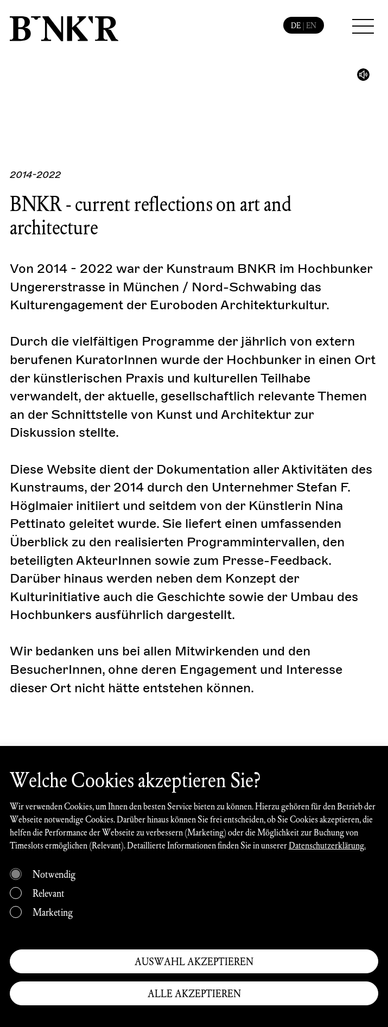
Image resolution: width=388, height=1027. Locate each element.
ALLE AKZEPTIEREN (194, 993)
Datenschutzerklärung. (327, 845)
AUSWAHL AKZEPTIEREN (194, 961)
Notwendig (54, 874)
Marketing (53, 912)
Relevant (49, 893)
